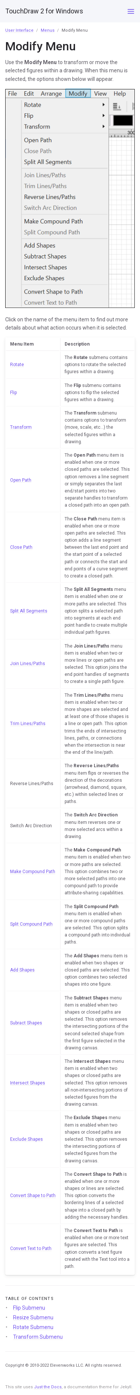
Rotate (17, 364)
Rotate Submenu (33, 1327)
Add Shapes (22, 970)
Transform (21, 427)
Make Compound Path (32, 871)
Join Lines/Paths (27, 663)
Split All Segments (28, 611)
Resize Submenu (33, 1317)
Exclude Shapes (26, 1139)
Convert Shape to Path (33, 1195)
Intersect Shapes (27, 1083)
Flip (13, 392)
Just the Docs (48, 1387)
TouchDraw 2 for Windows (44, 11)
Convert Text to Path (31, 1248)
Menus (48, 30)
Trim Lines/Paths (28, 723)
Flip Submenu (29, 1308)
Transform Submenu (38, 1337)
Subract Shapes (26, 1023)
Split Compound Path (31, 924)
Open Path (20, 480)
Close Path (21, 547)
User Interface (19, 30)
